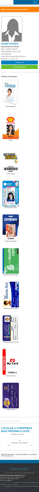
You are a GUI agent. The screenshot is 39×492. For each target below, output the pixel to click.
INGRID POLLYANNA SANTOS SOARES (25, 486)
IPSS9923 (8, 486)
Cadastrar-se (19, 62)
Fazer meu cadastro (21, 454)
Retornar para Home (7, 454)
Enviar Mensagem (19, 67)
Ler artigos (33, 454)
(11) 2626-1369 (13, 59)
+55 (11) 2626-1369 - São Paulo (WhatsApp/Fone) (19, 473)
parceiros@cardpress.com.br (16, 56)
